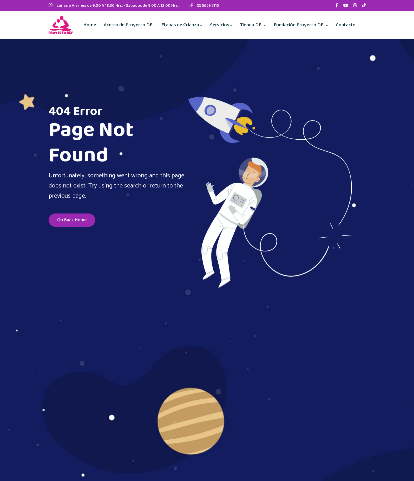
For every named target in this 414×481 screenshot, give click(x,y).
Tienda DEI (251, 25)
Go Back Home (72, 221)
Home (89, 25)
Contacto (346, 25)
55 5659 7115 (208, 5)
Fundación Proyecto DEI (299, 25)
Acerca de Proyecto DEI (129, 25)
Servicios (219, 25)
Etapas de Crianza (180, 25)
